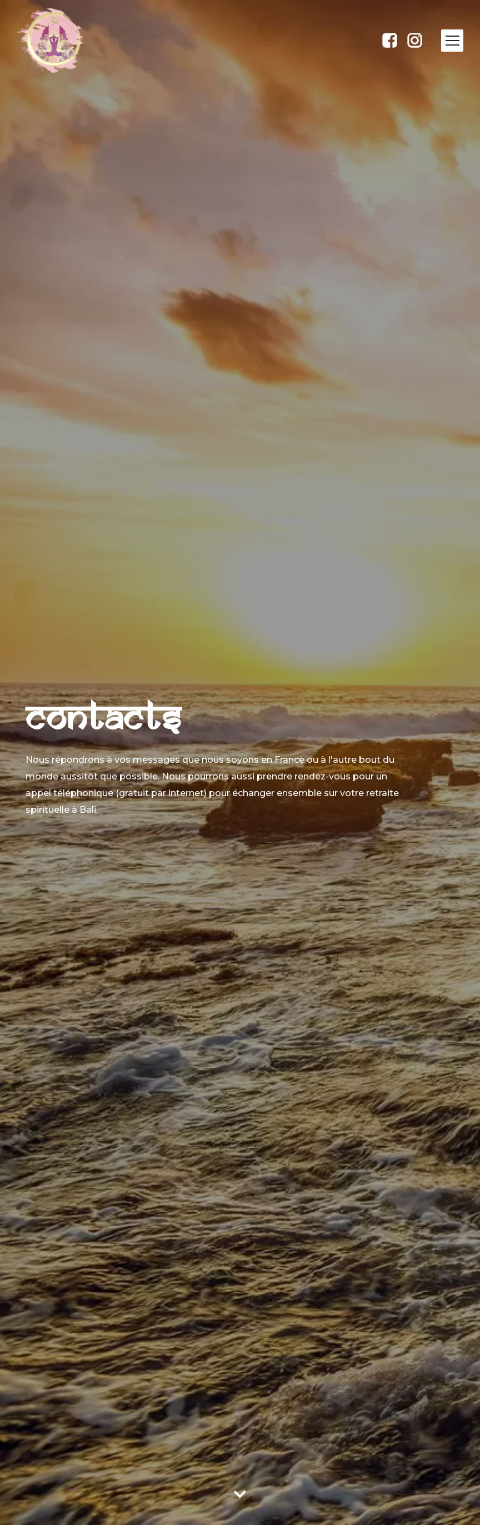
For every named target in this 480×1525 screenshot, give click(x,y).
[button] (452, 40)
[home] (68, 40)
